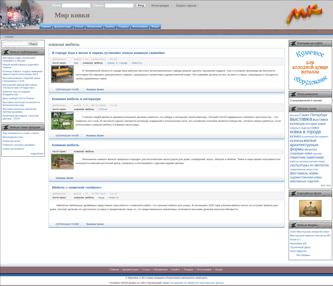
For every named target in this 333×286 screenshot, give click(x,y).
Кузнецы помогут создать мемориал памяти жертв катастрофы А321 (23, 72)
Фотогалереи (139, 26)
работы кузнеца (299, 161)
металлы (310, 149)
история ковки (316, 123)
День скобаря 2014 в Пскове (18, 98)
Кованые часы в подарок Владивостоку (16, 93)
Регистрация (160, 5)
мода (101, 197)
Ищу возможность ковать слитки (20, 133)
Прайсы (110, 26)
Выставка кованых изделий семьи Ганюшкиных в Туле (21, 79)
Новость (137, 63)
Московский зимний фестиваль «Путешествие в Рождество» (20, 86)
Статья (103, 109)
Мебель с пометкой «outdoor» (77, 187)
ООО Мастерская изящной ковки (309, 231)
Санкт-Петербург (313, 115)
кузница (296, 140)
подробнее (37, 153)
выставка (301, 119)
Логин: (56, 5)
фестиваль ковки (304, 173)
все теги (326, 185)
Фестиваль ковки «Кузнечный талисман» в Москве (19, 59)
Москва (294, 115)
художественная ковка (306, 177)
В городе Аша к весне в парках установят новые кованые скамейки (108, 53)
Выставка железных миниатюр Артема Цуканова (19, 110)
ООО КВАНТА (298, 251)
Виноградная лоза (13, 137)
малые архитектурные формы (304, 144)
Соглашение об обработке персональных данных (197, 282)
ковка (315, 127)
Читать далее (95, 89)
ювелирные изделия (304, 181)
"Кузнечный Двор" (300, 247)
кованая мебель (93, 63)
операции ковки (301, 153)
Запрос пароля (186, 5)
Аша (76, 63)
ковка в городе (117, 63)
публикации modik (67, 89)
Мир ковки (72, 15)
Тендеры (123, 26)
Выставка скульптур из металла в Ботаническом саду (21, 103)
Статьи (79, 26)
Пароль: (98, 5)
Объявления (94, 26)
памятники (315, 157)
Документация (62, 26)
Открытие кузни (11, 141)
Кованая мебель (65, 145)
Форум (155, 26)
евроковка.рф (298, 243)
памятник (297, 157)
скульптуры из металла (309, 165)
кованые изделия (300, 127)
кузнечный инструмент (315, 136)
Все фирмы (303, 255)
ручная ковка (317, 161)
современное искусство (304, 169)
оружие (317, 153)
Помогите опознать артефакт (19, 145)
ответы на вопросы (13, 148)
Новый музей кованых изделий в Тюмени (21, 66)
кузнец (295, 136)
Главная (46, 26)
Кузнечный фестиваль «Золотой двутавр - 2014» (20, 117)
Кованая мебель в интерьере (76, 99)
